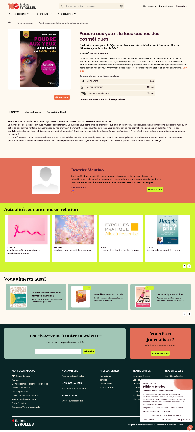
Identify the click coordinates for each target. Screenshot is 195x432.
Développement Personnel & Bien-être (31, 384)
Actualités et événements (75, 388)
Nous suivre (181, 6)
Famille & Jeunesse (21, 388)
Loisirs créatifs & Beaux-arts (25, 396)
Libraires (104, 380)
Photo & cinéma (20, 404)
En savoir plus (155, 189)
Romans (16, 380)
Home (9, 23)
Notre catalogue (17, 13)
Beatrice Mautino (99, 53)
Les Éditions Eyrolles (173, 376)
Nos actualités (65, 13)
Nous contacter (107, 388)
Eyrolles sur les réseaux (74, 401)
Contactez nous (160, 353)
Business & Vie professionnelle (26, 408)
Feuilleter (62, 97)
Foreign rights (107, 384)
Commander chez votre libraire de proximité (102, 99)
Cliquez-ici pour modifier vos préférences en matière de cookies (155, 427)
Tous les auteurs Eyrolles (74, 376)
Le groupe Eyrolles (141, 376)
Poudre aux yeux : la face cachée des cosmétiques (63, 23)
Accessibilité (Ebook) (57, 112)
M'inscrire (89, 351)
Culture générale (20, 392)
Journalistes (106, 376)
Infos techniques (33, 112)
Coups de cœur (21, 375)
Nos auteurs (42, 13)
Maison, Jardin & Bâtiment (24, 400)
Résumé (14, 111)
